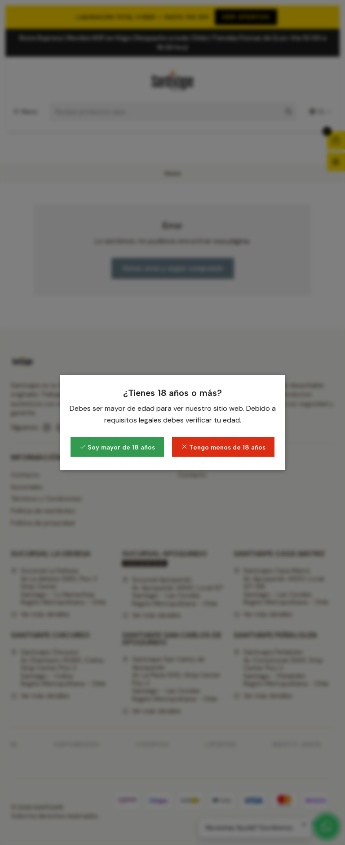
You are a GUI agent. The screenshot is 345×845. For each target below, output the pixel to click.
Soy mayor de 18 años (117, 447)
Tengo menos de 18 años (223, 447)
